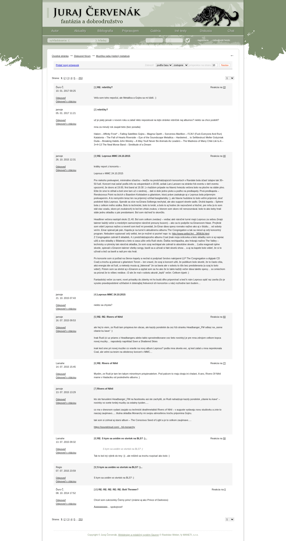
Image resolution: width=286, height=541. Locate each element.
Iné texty (181, 31)
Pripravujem (130, 31)
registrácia (203, 40)
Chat (231, 31)
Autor (55, 31)
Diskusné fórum (82, 56)
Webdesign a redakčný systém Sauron (138, 534)
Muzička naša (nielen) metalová (113, 56)
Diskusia (206, 31)
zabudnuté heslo (221, 40)
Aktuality (80, 31)
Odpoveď (61, 98)
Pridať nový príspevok (67, 65)
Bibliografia (105, 31)
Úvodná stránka (60, 56)
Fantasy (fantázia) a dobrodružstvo (143, 13)
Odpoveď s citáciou (66, 101)
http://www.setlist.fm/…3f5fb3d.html (190, 233)
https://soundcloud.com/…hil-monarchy (114, 427)
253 (81, 78)
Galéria (156, 31)
